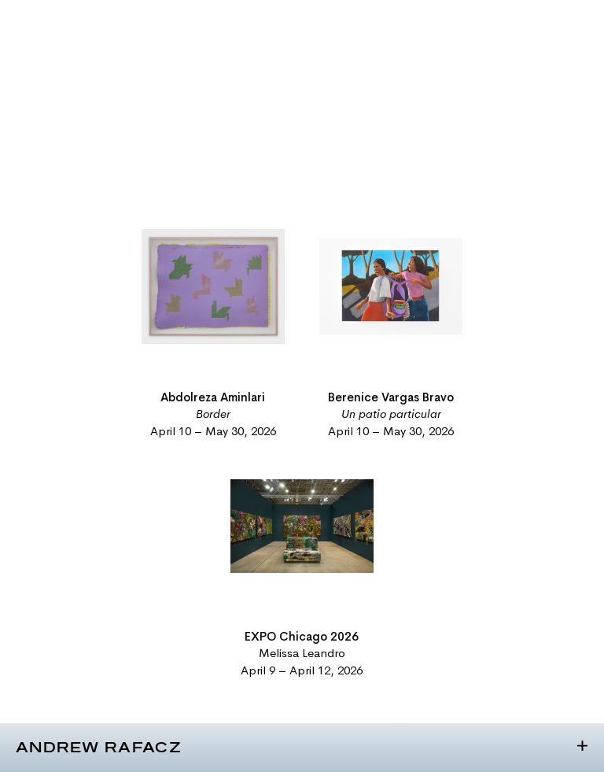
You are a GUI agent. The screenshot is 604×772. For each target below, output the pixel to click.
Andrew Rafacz (99, 748)
